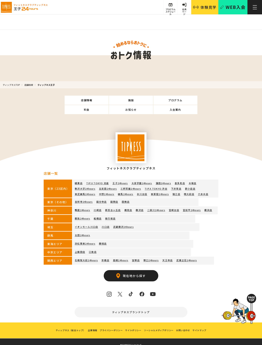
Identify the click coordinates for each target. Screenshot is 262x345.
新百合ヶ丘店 (111, 200)
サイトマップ (202, 323)
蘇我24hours (82, 208)
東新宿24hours (115, 184)
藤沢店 (136, 200)
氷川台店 (98, 184)
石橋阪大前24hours (86, 250)
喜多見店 (175, 173)
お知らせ (173, 100)
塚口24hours (148, 250)
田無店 (123, 191)
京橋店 (104, 250)
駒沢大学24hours (205, 173)
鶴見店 (126, 200)
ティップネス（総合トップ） (67, 323)
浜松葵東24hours (84, 233)
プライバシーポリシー (110, 323)
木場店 (187, 173)
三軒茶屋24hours (105, 178)
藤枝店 (101, 233)
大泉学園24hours (139, 173)
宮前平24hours (186, 200)
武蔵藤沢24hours (120, 216)
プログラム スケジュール (169, 11)
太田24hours (82, 225)
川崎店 (97, 200)
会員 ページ (184, 11)
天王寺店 (164, 250)
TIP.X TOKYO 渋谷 (129, 178)
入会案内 (201, 100)
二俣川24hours (152, 200)
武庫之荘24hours (182, 250)
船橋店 (97, 208)
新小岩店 (162, 178)
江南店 (91, 241)
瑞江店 (131, 184)
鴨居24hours (82, 200)
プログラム (117, 100)
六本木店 (156, 184)
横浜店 (202, 200)
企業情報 (90, 323)
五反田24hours (83, 178)
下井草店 (149, 178)
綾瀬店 (78, 173)
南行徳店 (109, 208)
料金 (145, 100)
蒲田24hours (159, 173)
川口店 (103, 216)
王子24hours (117, 173)
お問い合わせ (185, 323)
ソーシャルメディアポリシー (160, 323)
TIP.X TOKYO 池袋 (96, 173)
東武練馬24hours (180, 178)
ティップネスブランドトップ (131, 302)
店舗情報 (60, 100)
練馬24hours (82, 184)
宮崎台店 (169, 200)
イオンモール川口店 (85, 216)
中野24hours (201, 178)
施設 (89, 100)
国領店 (112, 191)
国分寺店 (100, 191)
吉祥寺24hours (83, 191)
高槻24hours (118, 250)
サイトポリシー (133, 323)
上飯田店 (79, 241)
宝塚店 (133, 250)
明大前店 (143, 184)
